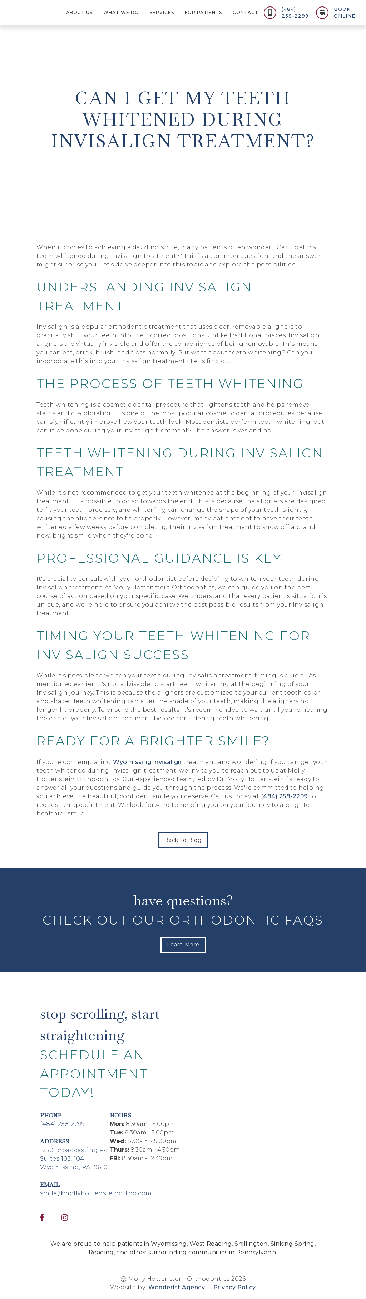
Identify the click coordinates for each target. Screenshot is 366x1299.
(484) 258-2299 (284, 796)
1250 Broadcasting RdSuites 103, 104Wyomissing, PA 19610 (74, 1159)
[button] (79, 12)
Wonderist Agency (176, 1287)
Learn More (183, 944)
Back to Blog (183, 840)
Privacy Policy (234, 1287)
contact (245, 12)
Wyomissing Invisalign (147, 762)
